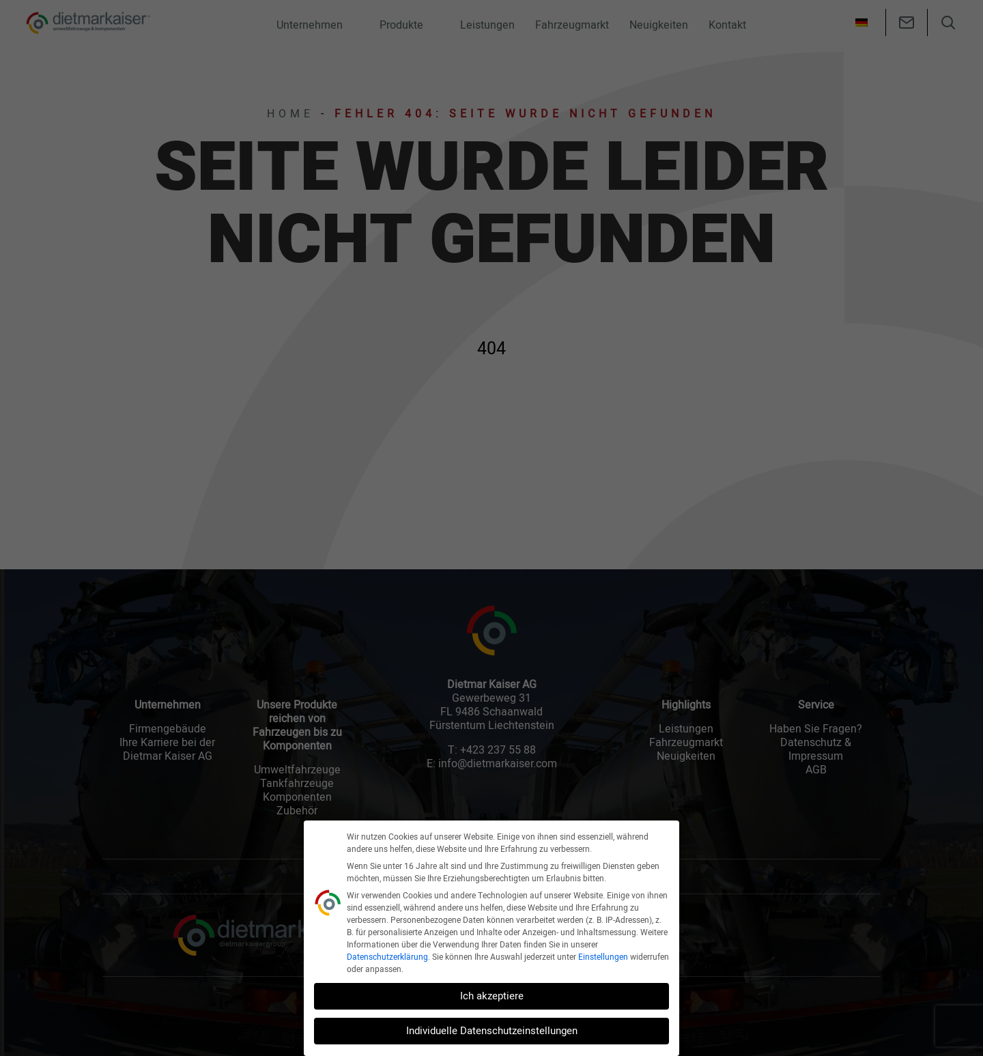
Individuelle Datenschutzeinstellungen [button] (492, 1030)
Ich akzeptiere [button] (492, 995)
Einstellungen (603, 957)
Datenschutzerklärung (387, 957)
